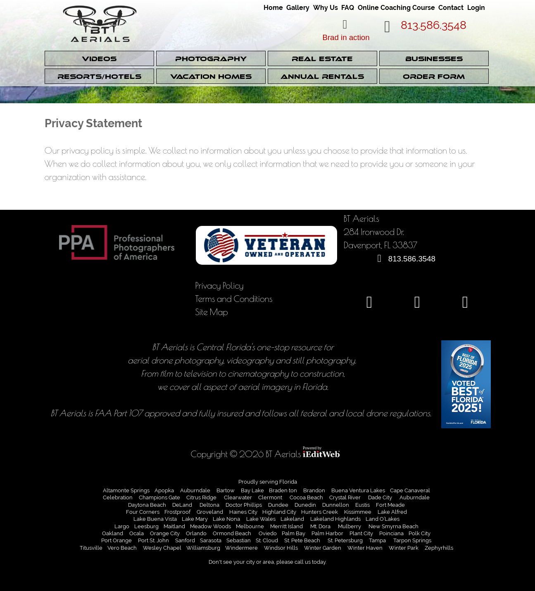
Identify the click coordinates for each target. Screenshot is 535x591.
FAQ (347, 8)
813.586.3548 (433, 25)
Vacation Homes (211, 77)
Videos (99, 59)
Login (476, 8)
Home (273, 8)
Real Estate (322, 59)
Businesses (434, 59)
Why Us (325, 8)
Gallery (297, 8)
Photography (211, 59)
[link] (274, 4)
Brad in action (345, 37)
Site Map (211, 311)
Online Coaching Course (396, 8)
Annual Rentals (322, 77)
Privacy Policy (219, 285)
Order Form (434, 77)
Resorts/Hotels (99, 77)
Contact (451, 8)
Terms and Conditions (233, 298)
